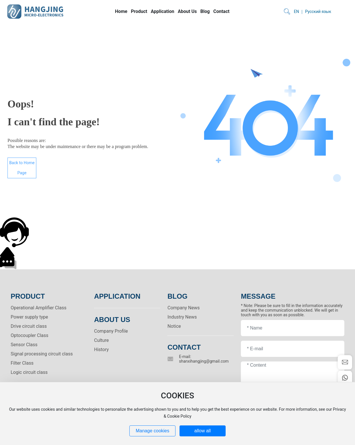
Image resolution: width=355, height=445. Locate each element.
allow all (202, 430)
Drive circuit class (29, 326)
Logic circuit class (29, 372)
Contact (184, 347)
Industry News (182, 317)
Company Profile (111, 331)
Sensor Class (24, 344)
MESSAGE (258, 296)
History (101, 349)
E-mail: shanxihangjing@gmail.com (204, 358)
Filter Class (22, 363)
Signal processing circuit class (42, 354)
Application (117, 296)
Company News (183, 307)
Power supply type (29, 317)
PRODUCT (28, 296)
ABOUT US (112, 319)
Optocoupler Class (29, 335)
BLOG (177, 296)
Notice (174, 326)
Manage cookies (152, 430)
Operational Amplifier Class (38, 307)
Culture (101, 340)
